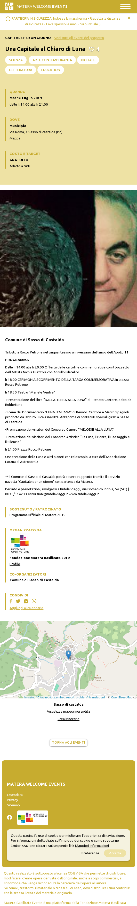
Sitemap (13, 805)
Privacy (12, 800)
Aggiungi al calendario (26, 608)
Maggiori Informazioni (92, 846)
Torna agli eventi (68, 742)
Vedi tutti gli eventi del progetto (79, 38)
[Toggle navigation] (125, 6)
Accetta (115, 853)
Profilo (15, 564)
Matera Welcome (42, 6)
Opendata (15, 795)
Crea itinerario (68, 719)
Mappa (15, 138)
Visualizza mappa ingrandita (68, 711)
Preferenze (90, 853)
